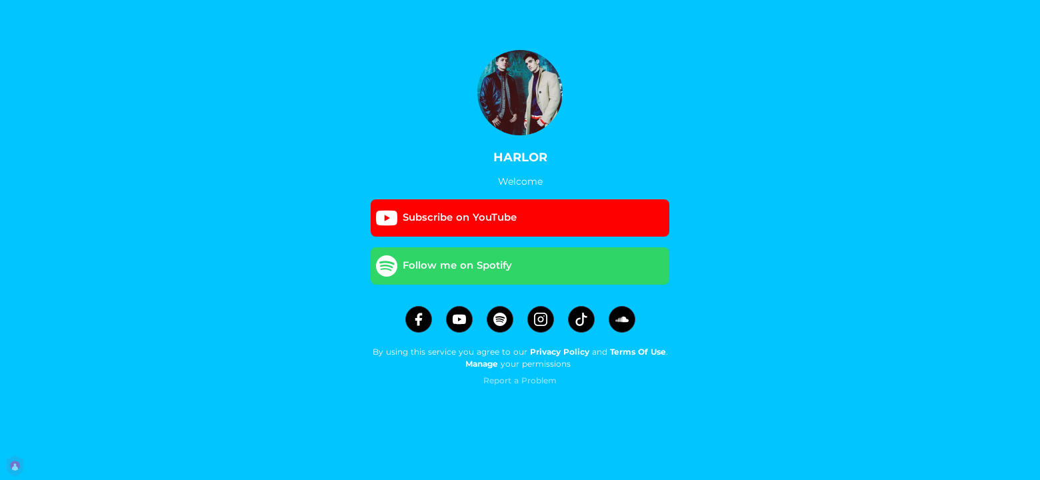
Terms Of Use (638, 352)
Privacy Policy (559, 352)
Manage (481, 364)
